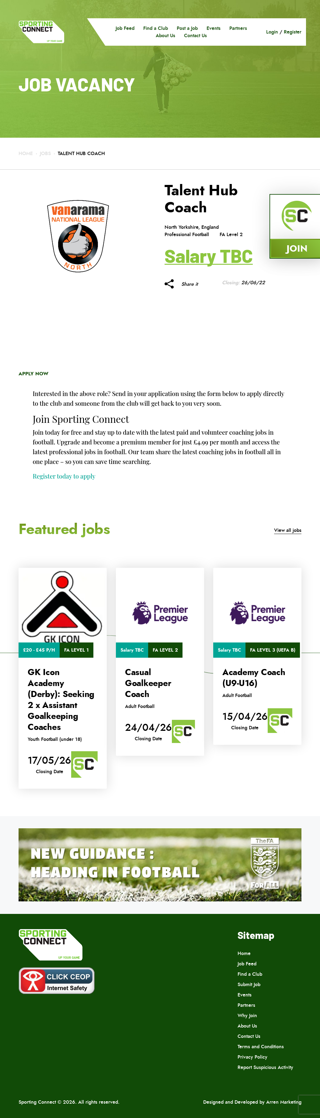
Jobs (45, 153)
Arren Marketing (283, 1102)
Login (272, 31)
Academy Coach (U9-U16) (253, 677)
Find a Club (155, 28)
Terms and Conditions (261, 1046)
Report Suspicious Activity (265, 1067)
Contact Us (195, 35)
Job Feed (125, 28)
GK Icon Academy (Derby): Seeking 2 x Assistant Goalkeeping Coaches (61, 699)
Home (26, 153)
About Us (165, 35)
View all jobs (287, 530)
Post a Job (187, 28)
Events (214, 28)
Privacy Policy (252, 1056)
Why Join (247, 1015)
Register (292, 31)
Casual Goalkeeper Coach (148, 683)
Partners (238, 28)
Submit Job (249, 984)
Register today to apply (64, 476)
